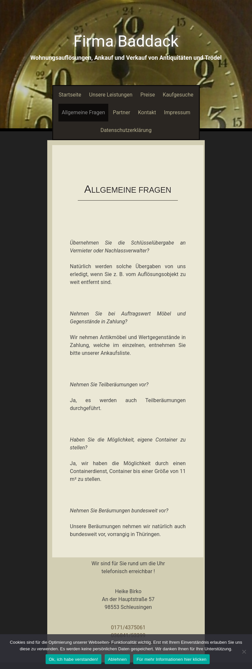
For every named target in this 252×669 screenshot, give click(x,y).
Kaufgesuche (178, 95)
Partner (121, 112)
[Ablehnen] (244, 651)
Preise (147, 95)
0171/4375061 (128, 627)
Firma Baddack (126, 41)
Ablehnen (117, 659)
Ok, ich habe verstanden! (73, 659)
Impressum (177, 112)
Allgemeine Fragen (83, 112)
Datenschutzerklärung (126, 130)
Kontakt (147, 112)
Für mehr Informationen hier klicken (171, 659)
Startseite (70, 95)
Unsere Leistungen (111, 95)
